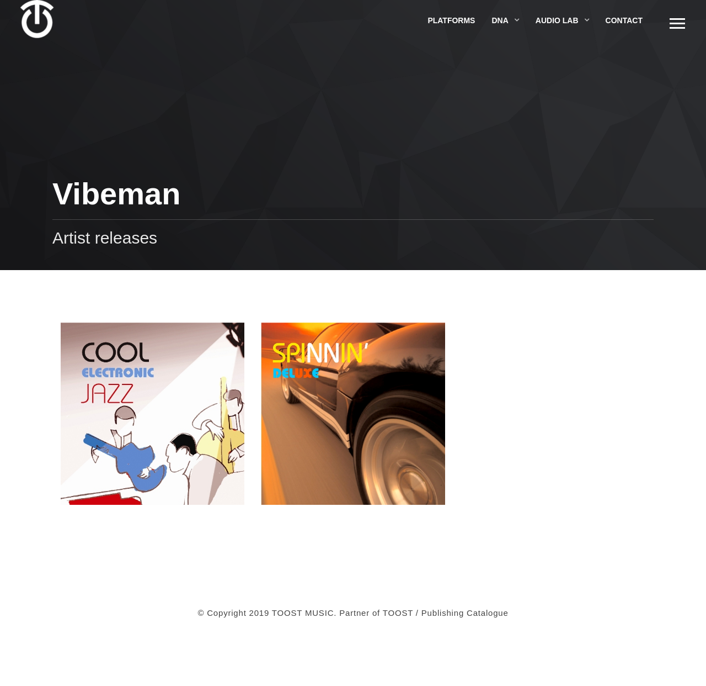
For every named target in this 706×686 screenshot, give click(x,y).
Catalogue (488, 613)
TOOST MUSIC (303, 613)
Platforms (451, 20)
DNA (499, 20)
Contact (624, 20)
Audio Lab (557, 20)
